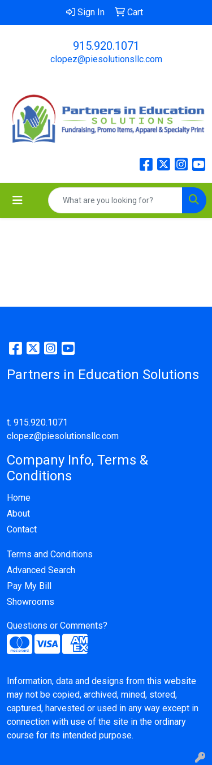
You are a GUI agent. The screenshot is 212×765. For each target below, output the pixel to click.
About (18, 513)
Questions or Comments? (57, 625)
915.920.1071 (106, 46)
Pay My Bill (29, 586)
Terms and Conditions (50, 554)
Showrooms (30, 601)
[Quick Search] (115, 200)
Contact (22, 529)
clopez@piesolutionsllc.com (106, 59)
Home (19, 497)
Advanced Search (41, 570)
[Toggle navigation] (17, 200)
